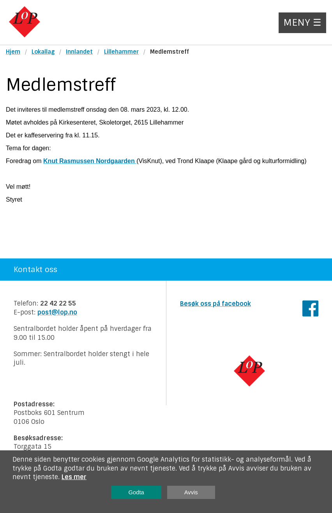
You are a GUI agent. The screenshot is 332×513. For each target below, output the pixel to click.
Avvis (191, 492)
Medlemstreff (169, 51)
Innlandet (79, 51)
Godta (136, 492)
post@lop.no (57, 312)
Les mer (74, 477)
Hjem (13, 51)
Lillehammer (121, 51)
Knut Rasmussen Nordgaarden (89, 161)
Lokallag (43, 51)
